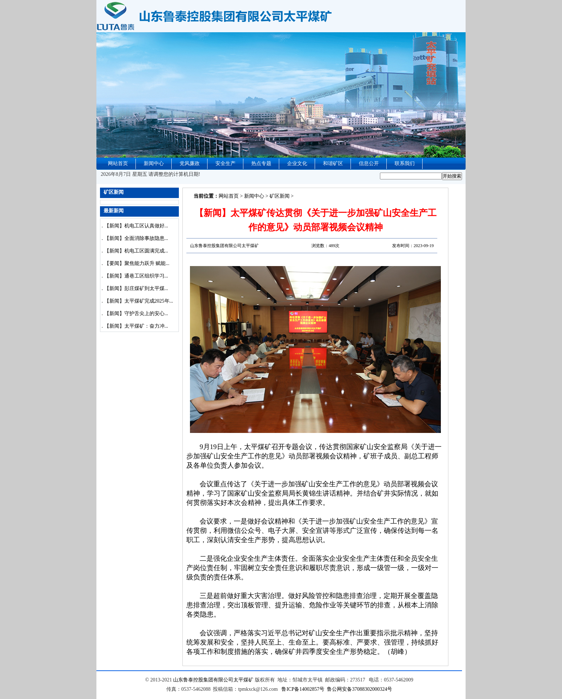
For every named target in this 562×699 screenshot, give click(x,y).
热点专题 (261, 163)
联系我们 (405, 163)
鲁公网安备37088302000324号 (359, 689)
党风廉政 (190, 163)
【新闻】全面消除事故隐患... (136, 238)
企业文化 (297, 163)
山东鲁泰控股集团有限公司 (203, 680)
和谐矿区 (333, 163)
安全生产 (225, 163)
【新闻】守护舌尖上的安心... (136, 313)
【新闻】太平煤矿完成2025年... (138, 301)
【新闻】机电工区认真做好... (136, 225)
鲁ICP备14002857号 (302, 689)
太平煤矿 (243, 680)
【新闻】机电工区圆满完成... (136, 251)
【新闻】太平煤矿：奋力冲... (136, 326)
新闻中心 (154, 163)
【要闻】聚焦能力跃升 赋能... (137, 263)
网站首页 (118, 163)
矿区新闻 (280, 196)
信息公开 (369, 163)
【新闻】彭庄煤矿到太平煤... (136, 288)
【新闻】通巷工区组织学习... (136, 276)
